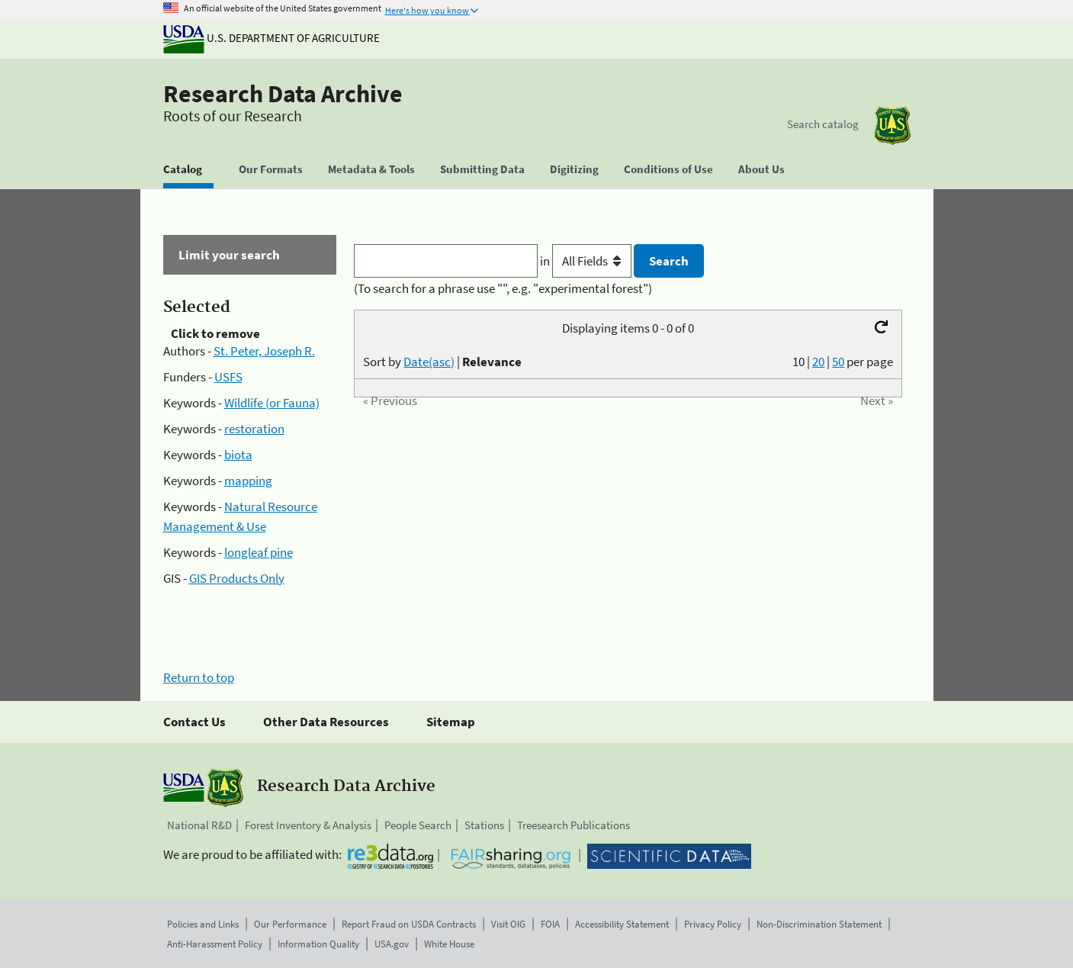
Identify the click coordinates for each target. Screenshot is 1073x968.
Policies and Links (203, 924)
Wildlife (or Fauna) (272, 402)
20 (818, 361)
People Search (417, 825)
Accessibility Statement (622, 924)
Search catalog (823, 124)
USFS (228, 376)
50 (838, 361)
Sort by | (442, 361)
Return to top (198, 677)
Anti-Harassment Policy (214, 943)
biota (238, 454)
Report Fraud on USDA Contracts (409, 924)
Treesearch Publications (573, 825)
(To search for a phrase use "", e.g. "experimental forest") (503, 288)
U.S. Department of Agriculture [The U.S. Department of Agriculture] (271, 38)
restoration (254, 428)
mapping (248, 480)
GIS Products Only (236, 578)
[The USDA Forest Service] (892, 125)
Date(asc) (429, 361)
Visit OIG (508, 924)
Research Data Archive (283, 94)
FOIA (550, 924)
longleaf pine (258, 552)
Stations (484, 825)
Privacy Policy (712, 924)
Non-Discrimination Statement (819, 924)
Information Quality (318, 943)
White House (449, 943)
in (587, 260)
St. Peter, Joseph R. (264, 350)
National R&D (199, 825)
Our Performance (290, 924)
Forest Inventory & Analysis (308, 825)
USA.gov (391, 943)
